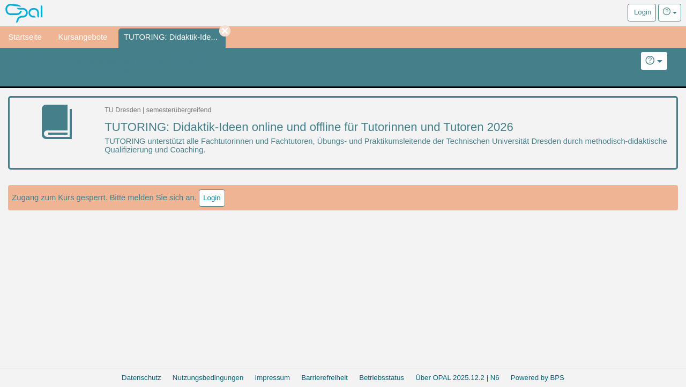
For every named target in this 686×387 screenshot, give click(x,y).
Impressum (272, 378)
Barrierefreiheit (324, 378)
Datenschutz (141, 378)
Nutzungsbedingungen (208, 378)
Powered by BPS (537, 378)
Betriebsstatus (381, 378)
